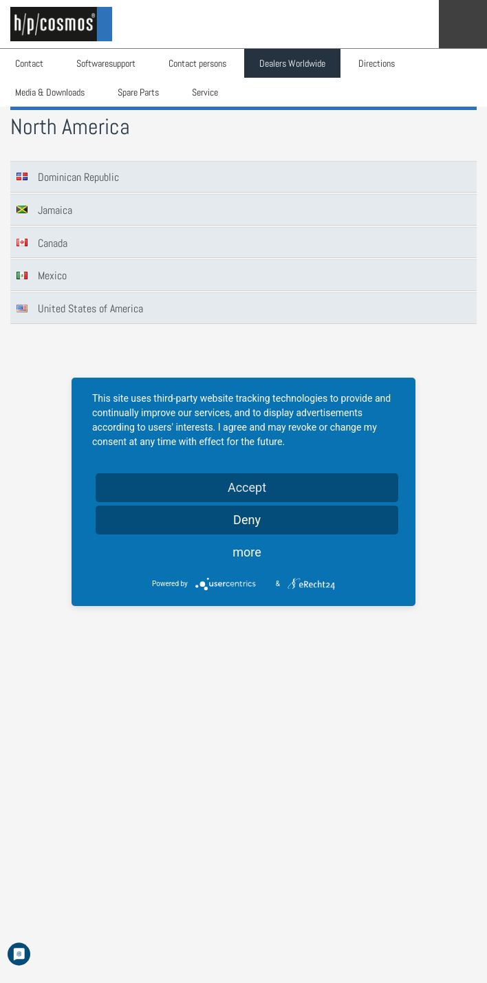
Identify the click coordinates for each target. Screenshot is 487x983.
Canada (52, 243)
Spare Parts (138, 92)
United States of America (90, 308)
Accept (247, 487)
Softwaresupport (106, 63)
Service (205, 92)
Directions (376, 63)
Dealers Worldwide (292, 63)
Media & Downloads (50, 92)
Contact (29, 63)
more (246, 552)
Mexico (52, 275)
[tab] (243, 177)
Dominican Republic (78, 177)
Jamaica (55, 210)
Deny (247, 519)
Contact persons (197, 63)
